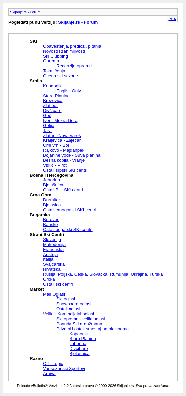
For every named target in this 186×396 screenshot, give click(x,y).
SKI (33, 41)
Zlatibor (50, 105)
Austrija (50, 254)
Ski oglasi (65, 299)
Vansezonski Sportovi (64, 368)
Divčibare (52, 110)
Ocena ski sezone (60, 75)
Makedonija (54, 244)
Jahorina (51, 180)
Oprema (51, 61)
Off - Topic (53, 363)
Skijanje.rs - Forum (25, 12)
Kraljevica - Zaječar (62, 140)
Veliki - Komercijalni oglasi (68, 313)
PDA (172, 19)
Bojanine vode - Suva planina (71, 155)
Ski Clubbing (55, 56)
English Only (68, 90)
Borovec (51, 219)
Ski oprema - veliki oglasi (80, 318)
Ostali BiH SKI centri (63, 189)
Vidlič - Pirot (55, 165)
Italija (48, 259)
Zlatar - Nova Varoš (62, 135)
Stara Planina (56, 95)
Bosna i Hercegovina (51, 175)
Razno (36, 358)
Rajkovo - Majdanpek (63, 150)
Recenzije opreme (74, 65)
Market (37, 289)
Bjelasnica (80, 353)
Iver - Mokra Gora (60, 120)
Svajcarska (54, 264)
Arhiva (49, 373)
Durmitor (51, 199)
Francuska (53, 249)
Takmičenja (54, 70)
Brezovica (53, 100)
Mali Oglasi (54, 294)
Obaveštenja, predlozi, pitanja (72, 46)
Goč (47, 115)
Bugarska (40, 214)
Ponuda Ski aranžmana (79, 323)
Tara (47, 130)
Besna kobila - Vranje (64, 160)
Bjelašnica (53, 184)
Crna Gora (40, 194)
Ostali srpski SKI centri (65, 170)
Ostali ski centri (58, 284)
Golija (48, 125)
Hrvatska (52, 269)
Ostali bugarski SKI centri (68, 229)
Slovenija (52, 239)
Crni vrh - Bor (56, 145)
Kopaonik (52, 85)
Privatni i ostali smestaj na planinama (92, 328)
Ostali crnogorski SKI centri (69, 209)
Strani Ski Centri (47, 234)
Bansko (50, 224)
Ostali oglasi (68, 308)
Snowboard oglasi (73, 303)
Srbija (36, 80)
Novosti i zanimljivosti (64, 51)
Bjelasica (52, 204)
